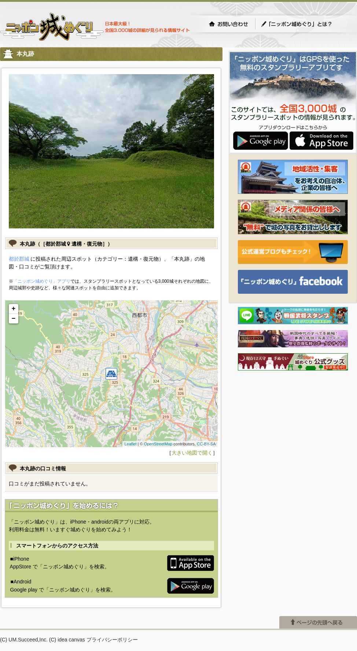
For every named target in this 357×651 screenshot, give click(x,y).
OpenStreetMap (158, 444)
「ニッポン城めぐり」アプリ (41, 281)
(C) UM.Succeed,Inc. (24, 640)
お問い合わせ (228, 24)
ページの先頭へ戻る (318, 622)
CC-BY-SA (206, 444)
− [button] (14, 318)
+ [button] (14, 308)
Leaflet (130, 444)
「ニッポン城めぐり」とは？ (304, 24)
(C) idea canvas (67, 640)
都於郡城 (19, 259)
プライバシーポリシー (112, 640)
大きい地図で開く (192, 453)
